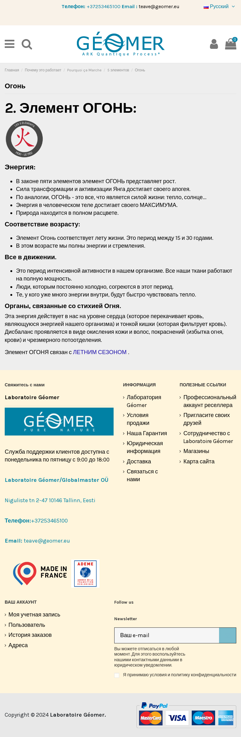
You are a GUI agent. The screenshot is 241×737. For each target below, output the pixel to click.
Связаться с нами (142, 475)
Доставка (139, 461)
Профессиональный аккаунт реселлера (209, 401)
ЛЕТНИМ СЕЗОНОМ (99, 352)
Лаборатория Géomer (144, 401)
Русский (220, 6)
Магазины (196, 451)
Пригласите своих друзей (206, 419)
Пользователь (26, 624)
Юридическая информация (145, 447)
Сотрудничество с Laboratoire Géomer (208, 437)
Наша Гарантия (147, 433)
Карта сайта (198, 461)
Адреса (18, 645)
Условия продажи (138, 419)
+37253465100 (103, 6)
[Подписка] (227, 635)
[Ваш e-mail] (167, 635)
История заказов (30, 634)
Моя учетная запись (34, 614)
